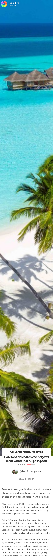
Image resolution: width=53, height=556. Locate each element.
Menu (50, 2)
